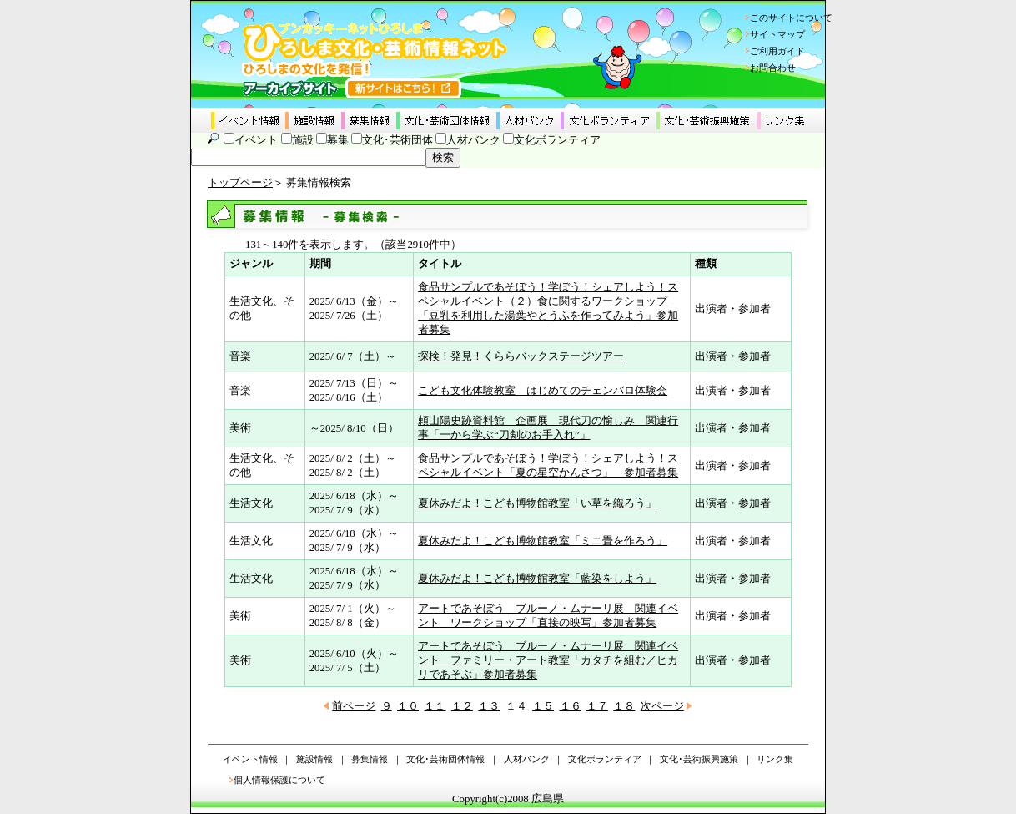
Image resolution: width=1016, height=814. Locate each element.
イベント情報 (250, 759)
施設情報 (314, 759)
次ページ (662, 706)
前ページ (353, 706)
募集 (338, 140)
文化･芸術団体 (397, 140)
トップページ (240, 183)
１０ (408, 706)
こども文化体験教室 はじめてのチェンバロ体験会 (542, 391)
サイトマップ (777, 34)
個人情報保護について (279, 780)
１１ (434, 706)
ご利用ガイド (777, 51)
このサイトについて (791, 18)
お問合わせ (773, 68)
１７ (597, 706)
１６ (570, 706)
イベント (256, 140)
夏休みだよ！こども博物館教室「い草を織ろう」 (537, 503)
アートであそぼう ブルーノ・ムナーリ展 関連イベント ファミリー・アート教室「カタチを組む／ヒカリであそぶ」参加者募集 (548, 660)
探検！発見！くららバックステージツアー (521, 356)
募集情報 (369, 759)
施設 (303, 140)
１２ (462, 706)
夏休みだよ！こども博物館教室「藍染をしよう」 (537, 578)
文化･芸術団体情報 (445, 759)
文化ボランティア (557, 140)
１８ (624, 706)
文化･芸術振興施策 (699, 759)
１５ (543, 706)
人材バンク (473, 140)
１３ (489, 706)
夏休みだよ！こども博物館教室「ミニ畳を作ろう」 (542, 541)
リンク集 (775, 759)
